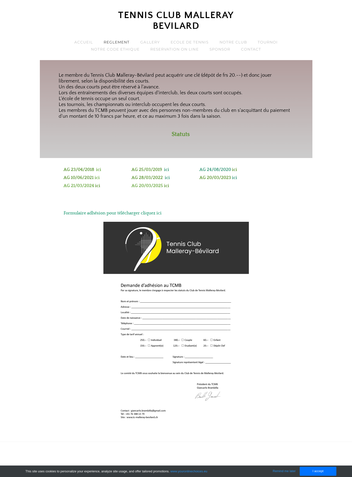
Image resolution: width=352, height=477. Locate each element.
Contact (251, 49)
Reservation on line (174, 49)
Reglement (117, 42)
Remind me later (284, 471)
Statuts (181, 134)
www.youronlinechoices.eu (188, 471)
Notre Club (233, 42)
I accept (317, 471)
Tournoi (268, 42)
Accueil (83, 42)
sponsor (219, 49)
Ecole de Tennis (190, 42)
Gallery (150, 42)
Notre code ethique (115, 49)
